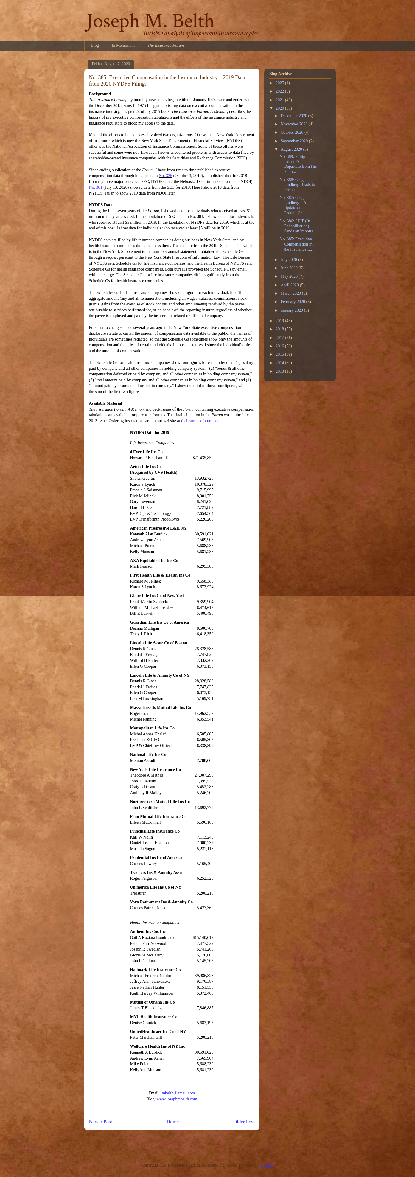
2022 (280, 91)
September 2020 (295, 141)
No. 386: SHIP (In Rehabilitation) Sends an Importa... (297, 226)
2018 (280, 329)
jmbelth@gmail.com (178, 1093)
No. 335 (165, 175)
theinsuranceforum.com (201, 421)
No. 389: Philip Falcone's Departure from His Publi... (298, 164)
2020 (280, 108)
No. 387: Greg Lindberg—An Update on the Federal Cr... (293, 205)
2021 (280, 100)
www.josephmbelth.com (177, 1099)
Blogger (266, 1165)
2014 (280, 363)
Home (173, 1122)
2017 (280, 338)
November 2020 (295, 124)
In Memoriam (123, 45)
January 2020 (292, 310)
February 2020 (293, 301)
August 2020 (292, 149)
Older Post (243, 1122)
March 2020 (291, 293)
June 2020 (290, 268)
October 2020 (292, 132)
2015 (280, 354)
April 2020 (290, 285)
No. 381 (95, 187)
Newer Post (100, 1122)
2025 (280, 83)
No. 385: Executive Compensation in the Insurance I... (295, 244)
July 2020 (289, 259)
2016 (280, 346)
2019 (280, 321)
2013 (280, 371)
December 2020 (294, 116)
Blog (95, 45)
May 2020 (290, 276)
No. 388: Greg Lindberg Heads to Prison (297, 185)
